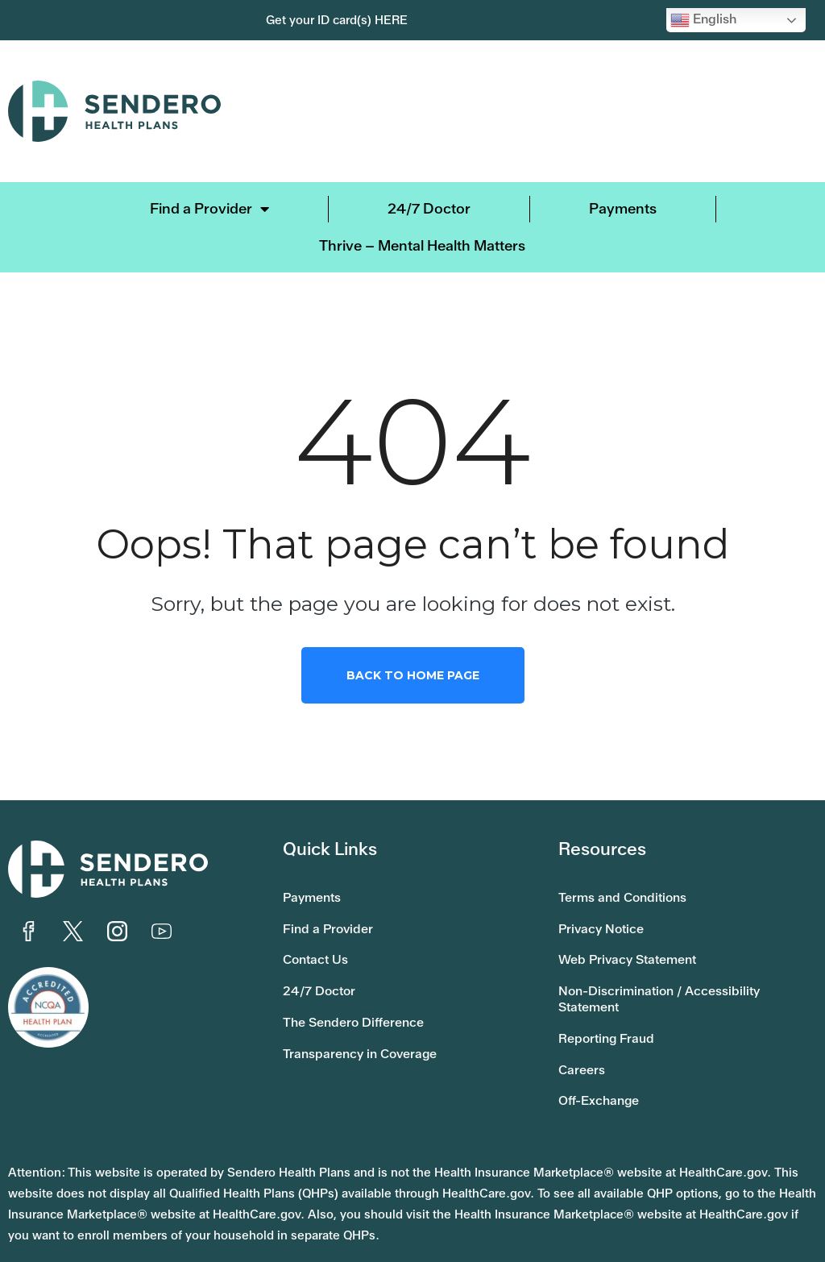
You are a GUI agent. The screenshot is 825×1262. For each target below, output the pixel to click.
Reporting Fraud (613, 1014)
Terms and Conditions (631, 892)
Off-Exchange (605, 1068)
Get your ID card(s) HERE (337, 20)
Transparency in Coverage (371, 1025)
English (703, 20)
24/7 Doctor (429, 208)
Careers (584, 1041)
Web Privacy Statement (637, 945)
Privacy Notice (607, 919)
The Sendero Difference (363, 998)
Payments (623, 208)
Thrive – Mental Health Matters (422, 245)
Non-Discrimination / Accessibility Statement (672, 980)
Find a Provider (209, 208)
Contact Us (320, 945)
